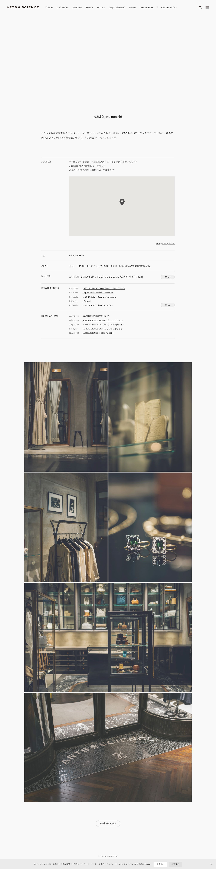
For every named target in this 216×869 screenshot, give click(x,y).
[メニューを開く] (207, 7)
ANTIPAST (74, 277)
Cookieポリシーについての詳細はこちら (133, 864)
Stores (132, 7)
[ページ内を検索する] (200, 7)
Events (89, 7)
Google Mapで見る (165, 243)
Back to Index (108, 823)
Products (77, 7)
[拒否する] (211, 864)
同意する (160, 864)
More (167, 305)
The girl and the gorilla (108, 277)
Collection (63, 7)
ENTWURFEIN (88, 277)
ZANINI (124, 277)
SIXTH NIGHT (136, 277)
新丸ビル (126, 266)
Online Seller (169, 7)
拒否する (175, 864)
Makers (101, 7)
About (49, 7)
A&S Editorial (117, 7)
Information (147, 7)
